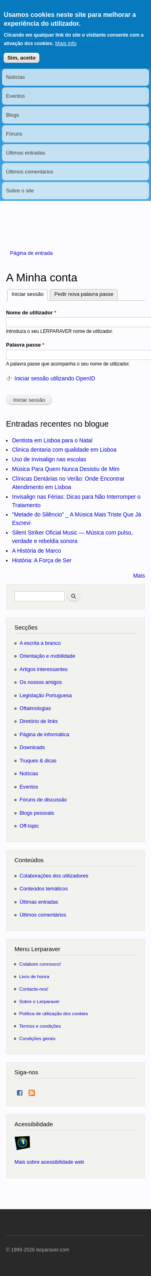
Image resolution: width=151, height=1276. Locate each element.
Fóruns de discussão (43, 800)
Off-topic (29, 826)
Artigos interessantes (43, 669)
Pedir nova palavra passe (83, 294)
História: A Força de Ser (41, 560)
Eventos (15, 96)
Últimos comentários (29, 172)
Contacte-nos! (34, 988)
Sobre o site (20, 191)
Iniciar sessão (30, 293)
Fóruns (14, 134)
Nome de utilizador (31, 313)
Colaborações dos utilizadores (54, 876)
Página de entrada (31, 253)
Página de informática (44, 734)
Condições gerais (37, 1038)
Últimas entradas (25, 153)
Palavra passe (25, 345)
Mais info (65, 36)
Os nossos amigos (41, 682)
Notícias (15, 77)
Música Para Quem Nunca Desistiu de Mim (66, 469)
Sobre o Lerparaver (39, 1001)
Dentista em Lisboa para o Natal (52, 440)
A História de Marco (36, 550)
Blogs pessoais (37, 813)
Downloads (32, 747)
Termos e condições (40, 1025)
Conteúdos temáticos (44, 889)
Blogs (12, 115)
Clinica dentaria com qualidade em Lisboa (64, 449)
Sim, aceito (21, 51)
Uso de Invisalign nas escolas (49, 459)
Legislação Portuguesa (46, 695)
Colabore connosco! (40, 963)
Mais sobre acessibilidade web (49, 1162)
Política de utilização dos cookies (53, 1013)
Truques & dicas (38, 761)
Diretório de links (39, 721)
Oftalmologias (35, 708)
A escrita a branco (40, 643)
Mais (139, 575)
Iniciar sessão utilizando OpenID (54, 378)
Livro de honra (34, 976)
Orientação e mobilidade (48, 656)
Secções (25, 627)
